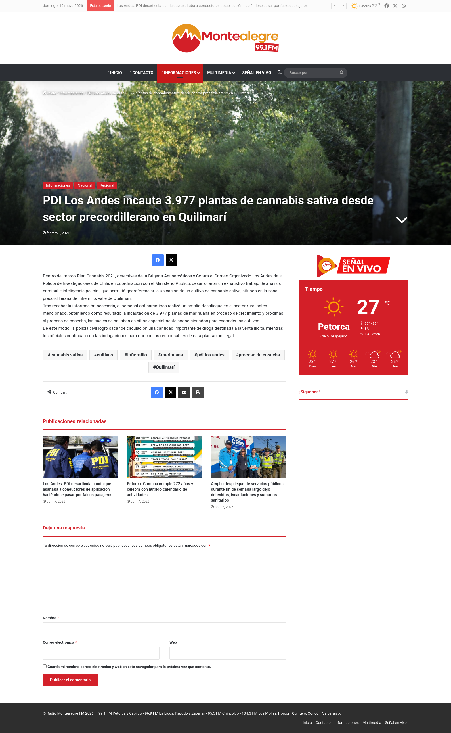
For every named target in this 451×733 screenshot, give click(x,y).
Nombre (51, 618)
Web (173, 642)
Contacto (141, 72)
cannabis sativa (67, 355)
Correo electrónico (60, 642)
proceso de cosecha (259, 355)
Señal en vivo (256, 72)
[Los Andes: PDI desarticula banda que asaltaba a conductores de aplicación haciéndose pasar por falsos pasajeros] (80, 457)
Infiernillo (137, 355)
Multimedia (219, 72)
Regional (107, 185)
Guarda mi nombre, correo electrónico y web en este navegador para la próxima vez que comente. (129, 667)
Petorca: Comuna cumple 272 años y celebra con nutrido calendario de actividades (160, 489)
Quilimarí (165, 367)
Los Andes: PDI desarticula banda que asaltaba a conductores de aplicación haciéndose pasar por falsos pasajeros (212, 5)
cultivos (105, 355)
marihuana (172, 355)
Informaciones (178, 72)
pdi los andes (211, 355)
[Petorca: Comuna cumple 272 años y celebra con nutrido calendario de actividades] (164, 457)
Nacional (85, 185)
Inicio (115, 72)
